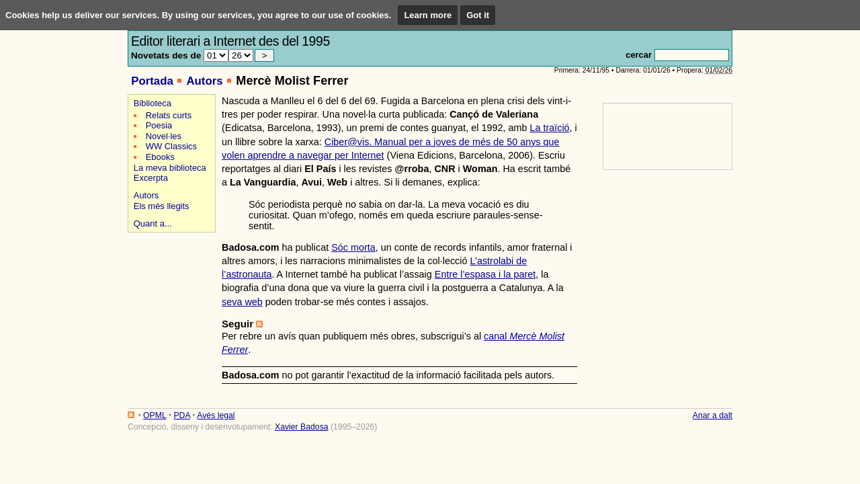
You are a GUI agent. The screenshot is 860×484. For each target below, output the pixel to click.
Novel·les (163, 136)
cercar (639, 55)
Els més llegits (161, 206)
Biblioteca (152, 103)
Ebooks (160, 157)
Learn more (428, 15)
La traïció (549, 127)
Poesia (159, 125)
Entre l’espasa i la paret (485, 274)
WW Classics (171, 146)
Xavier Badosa (302, 427)
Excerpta (151, 178)
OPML (154, 415)
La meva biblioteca (170, 168)
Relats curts (168, 115)
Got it (477, 15)
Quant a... (153, 223)
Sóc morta (353, 247)
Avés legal (215, 415)
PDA (181, 415)
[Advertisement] (170, 283)
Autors (204, 81)
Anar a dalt (712, 415)
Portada (152, 81)
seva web (242, 301)
